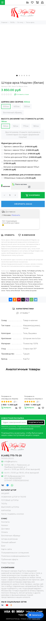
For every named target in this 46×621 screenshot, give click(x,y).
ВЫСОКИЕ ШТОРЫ (10, 507)
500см (27, 106)
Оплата (4, 532)
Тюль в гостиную (7, 279)
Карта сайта (6, 549)
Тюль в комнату (28, 286)
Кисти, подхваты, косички (12, 514)
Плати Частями (8, 563)
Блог (3, 546)
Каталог (4, 525)
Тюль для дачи (15, 286)
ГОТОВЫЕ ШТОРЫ (34, 271)
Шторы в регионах (9, 539)
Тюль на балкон (21, 284)
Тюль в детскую (30, 275)
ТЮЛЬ (24, 271)
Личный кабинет (8, 542)
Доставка (5, 529)
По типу (23, 273)
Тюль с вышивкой (13, 277)
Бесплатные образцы (10, 535)
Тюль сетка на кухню (29, 290)
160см (15, 126)
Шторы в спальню (26, 282)
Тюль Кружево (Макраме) (31, 277)
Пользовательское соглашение (15, 553)
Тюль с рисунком (21, 279)
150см (5, 126)
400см (16, 106)
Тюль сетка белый (13, 290)
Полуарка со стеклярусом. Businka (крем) (9, 397)
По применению (12, 273)
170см (25, 126)
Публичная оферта (9, 559)
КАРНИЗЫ (6, 510)
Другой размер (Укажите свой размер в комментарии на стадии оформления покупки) (22, 134)
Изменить (15, 215)
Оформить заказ (23, 204)
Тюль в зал (13, 288)
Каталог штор (15, 271)
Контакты (5, 522)
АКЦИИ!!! (5, 493)
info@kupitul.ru (10, 461)
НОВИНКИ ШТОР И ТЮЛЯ (13, 497)
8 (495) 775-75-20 (11, 455)
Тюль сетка (33, 279)
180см (36, 126)
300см (6, 106)
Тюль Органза (17, 275)
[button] (17, 75)
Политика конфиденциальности (20, 428)
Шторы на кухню (12, 282)
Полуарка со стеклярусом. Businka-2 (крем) (33, 397)
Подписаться (35, 422)
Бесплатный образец (12, 112)
